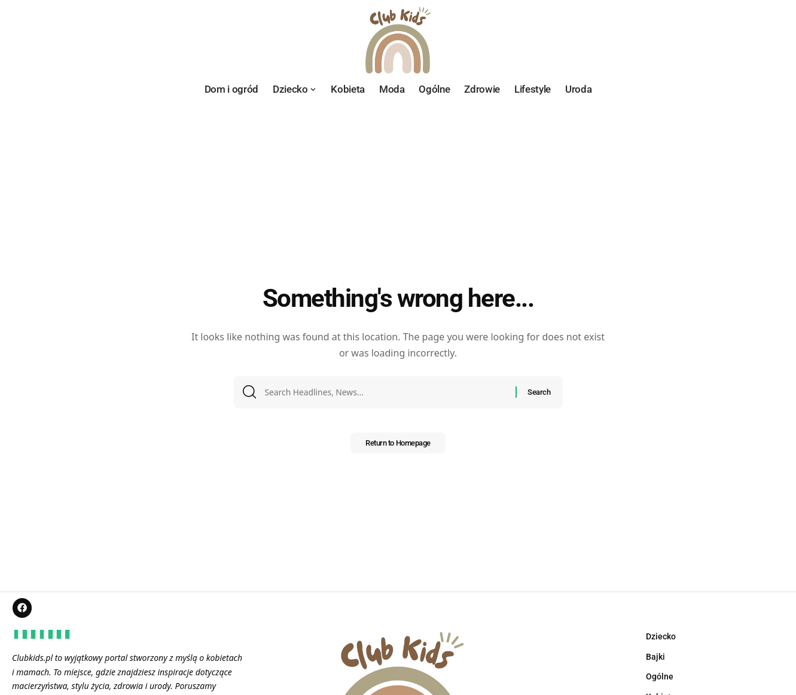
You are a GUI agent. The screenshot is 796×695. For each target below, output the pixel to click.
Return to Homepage (398, 447)
